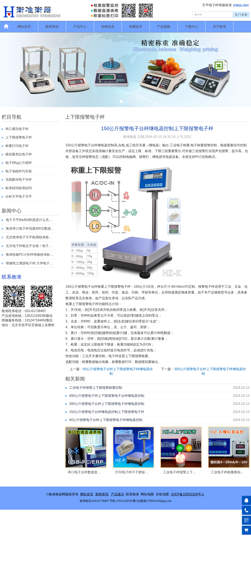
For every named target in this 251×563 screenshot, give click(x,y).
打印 (123, 338)
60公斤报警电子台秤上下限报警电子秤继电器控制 (105, 420)
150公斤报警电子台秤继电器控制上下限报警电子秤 (106, 412)
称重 (186, 145)
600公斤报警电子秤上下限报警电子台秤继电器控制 (106, 395)
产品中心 (80, 26)
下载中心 (191, 26)
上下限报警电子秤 (18, 137)
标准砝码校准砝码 (18, 188)
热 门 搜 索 (241, 14)
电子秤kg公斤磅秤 (18, 163)
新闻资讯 (52, 26)
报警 (81, 145)
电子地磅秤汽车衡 (18, 171)
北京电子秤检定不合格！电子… (29, 246)
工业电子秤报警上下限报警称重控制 (95, 387)
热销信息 (107, 26)
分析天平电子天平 (18, 196)
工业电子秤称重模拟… (227, 472)
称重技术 (135, 26)
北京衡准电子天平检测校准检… (29, 237)
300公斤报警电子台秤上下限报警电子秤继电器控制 (106, 404)
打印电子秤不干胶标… (131, 472)
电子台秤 (91, 145)
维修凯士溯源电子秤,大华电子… (29, 263)
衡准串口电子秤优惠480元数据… (30, 228)
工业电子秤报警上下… (179, 472)
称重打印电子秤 (17, 146)
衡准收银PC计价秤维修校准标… (29, 254)
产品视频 (163, 26)
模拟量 (146, 362)
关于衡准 (219, 26)
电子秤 (126, 286)
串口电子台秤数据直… (84, 472)
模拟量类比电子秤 (18, 154)
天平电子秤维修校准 (217, 5)
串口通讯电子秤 (17, 129)
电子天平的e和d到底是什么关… (29, 220)
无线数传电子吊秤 (18, 179)
